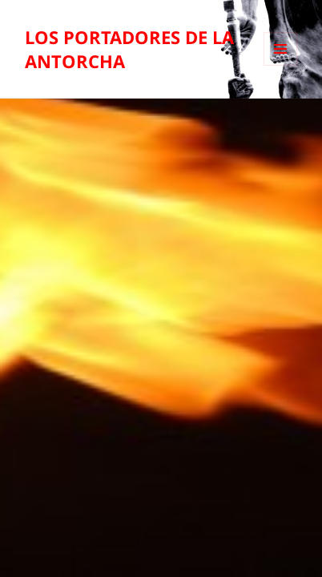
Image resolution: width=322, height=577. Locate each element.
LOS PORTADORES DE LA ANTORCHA (129, 49)
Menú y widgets (280, 65)
